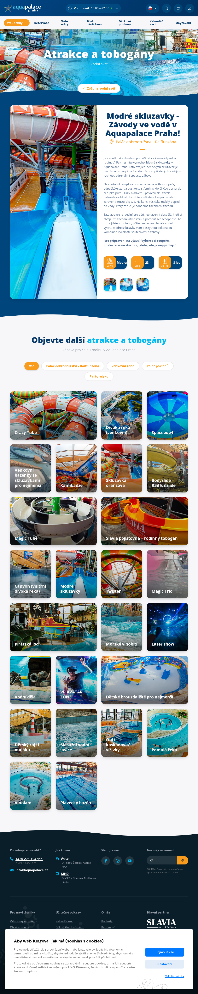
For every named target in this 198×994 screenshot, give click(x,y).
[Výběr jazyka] (152, 8)
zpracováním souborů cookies (85, 963)
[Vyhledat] (166, 8)
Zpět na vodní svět (99, 88)
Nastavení (164, 964)
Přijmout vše (165, 952)
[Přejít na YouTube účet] (129, 860)
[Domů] (22, 8)
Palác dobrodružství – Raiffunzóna (72, 366)
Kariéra (108, 927)
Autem (64, 858)
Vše (31, 366)
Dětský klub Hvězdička (70, 927)
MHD (62, 874)
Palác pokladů (158, 366)
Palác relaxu (99, 376)
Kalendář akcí (64, 921)
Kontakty (107, 921)
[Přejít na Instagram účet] (117, 860)
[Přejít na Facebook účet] (105, 860)
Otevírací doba (19, 927)
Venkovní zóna (123, 366)
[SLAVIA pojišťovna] (161, 923)
